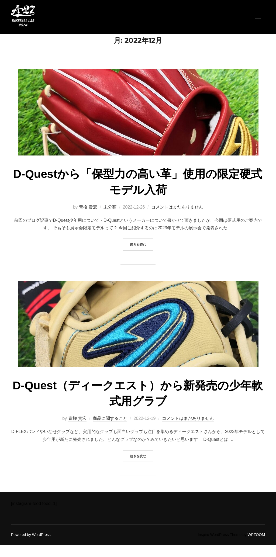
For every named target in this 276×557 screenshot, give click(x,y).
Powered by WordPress (31, 547)
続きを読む (141, 256)
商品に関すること (110, 430)
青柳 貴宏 (88, 219)
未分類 (110, 219)
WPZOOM (256, 547)
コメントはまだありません (177, 219)
